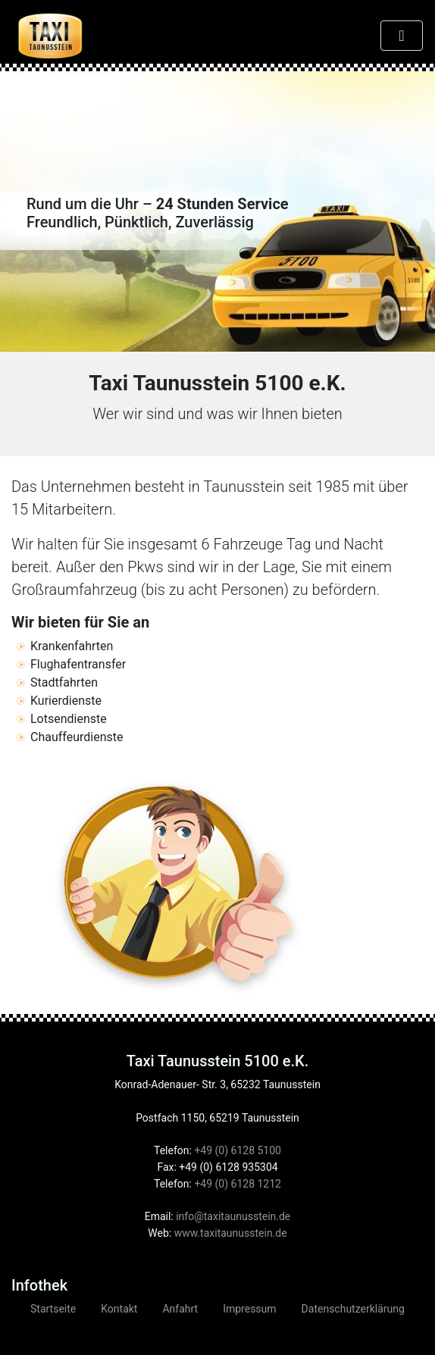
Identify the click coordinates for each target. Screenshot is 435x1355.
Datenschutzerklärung (353, 1309)
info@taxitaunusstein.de (233, 1216)
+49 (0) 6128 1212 (237, 1184)
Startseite (53, 1309)
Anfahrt (180, 1309)
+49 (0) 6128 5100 (237, 1150)
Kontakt (119, 1309)
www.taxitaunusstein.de (230, 1233)
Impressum (249, 1309)
